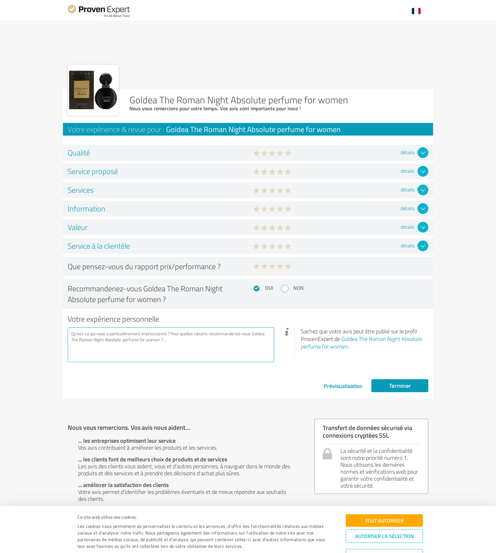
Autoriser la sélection (384, 513)
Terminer (400, 385)
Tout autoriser (384, 497)
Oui (269, 287)
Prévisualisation (343, 385)
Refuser (384, 532)
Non (298, 287)
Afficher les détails (301, 541)
